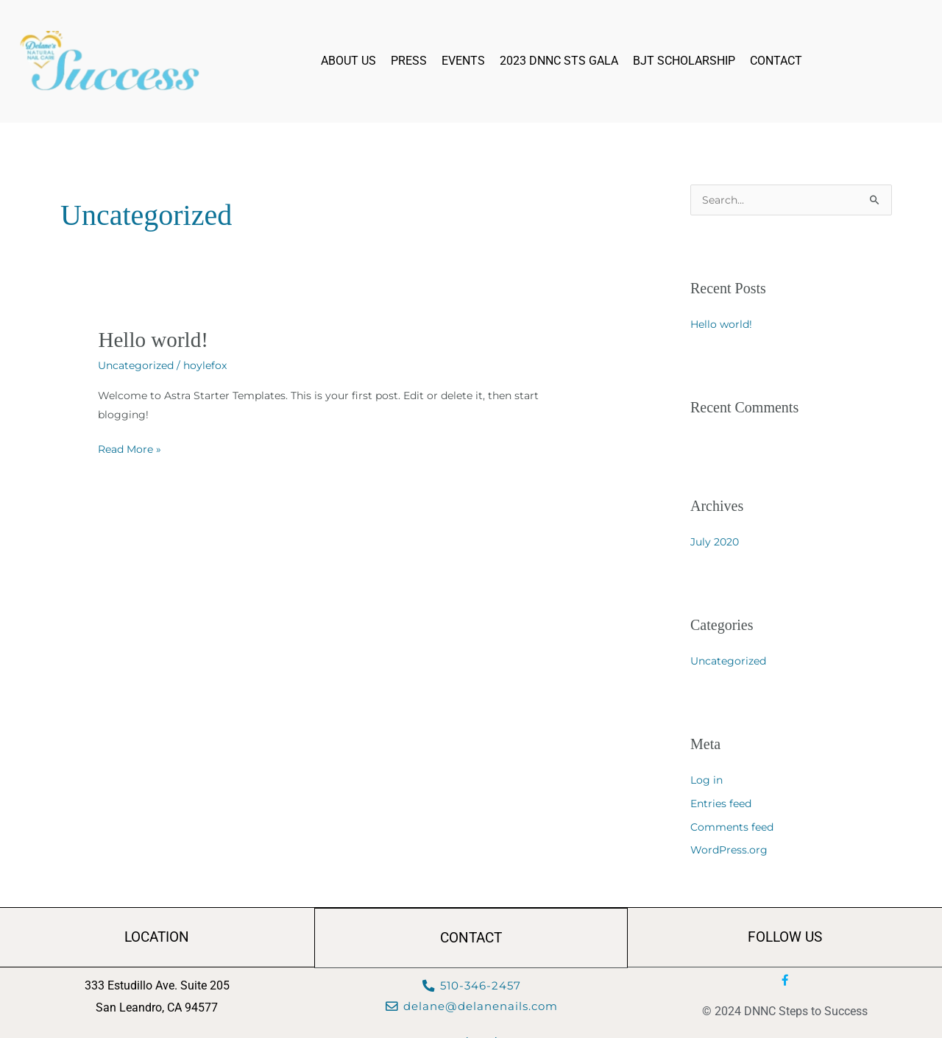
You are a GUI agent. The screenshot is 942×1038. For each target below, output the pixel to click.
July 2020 (714, 543)
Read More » (129, 447)
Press (409, 61)
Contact (776, 61)
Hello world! (154, 339)
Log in (706, 781)
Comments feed (731, 827)
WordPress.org (729, 850)
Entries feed (720, 804)
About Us (348, 61)
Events (463, 61)
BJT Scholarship (684, 61)
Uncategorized (136, 365)
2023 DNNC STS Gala (559, 61)
